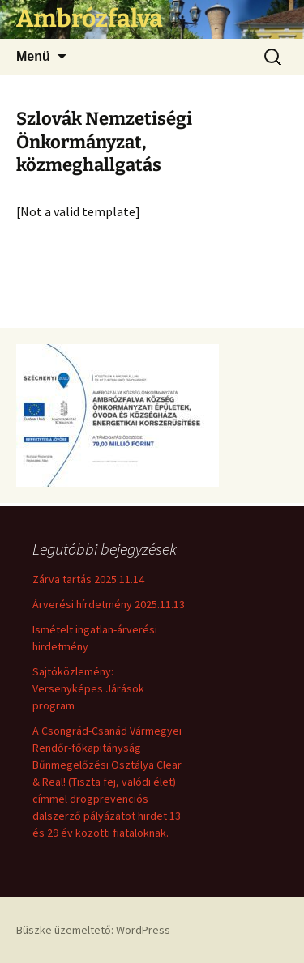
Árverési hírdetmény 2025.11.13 (108, 604)
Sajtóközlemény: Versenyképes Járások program (88, 688)
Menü (33, 56)
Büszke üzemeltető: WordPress (93, 930)
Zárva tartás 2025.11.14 (88, 579)
